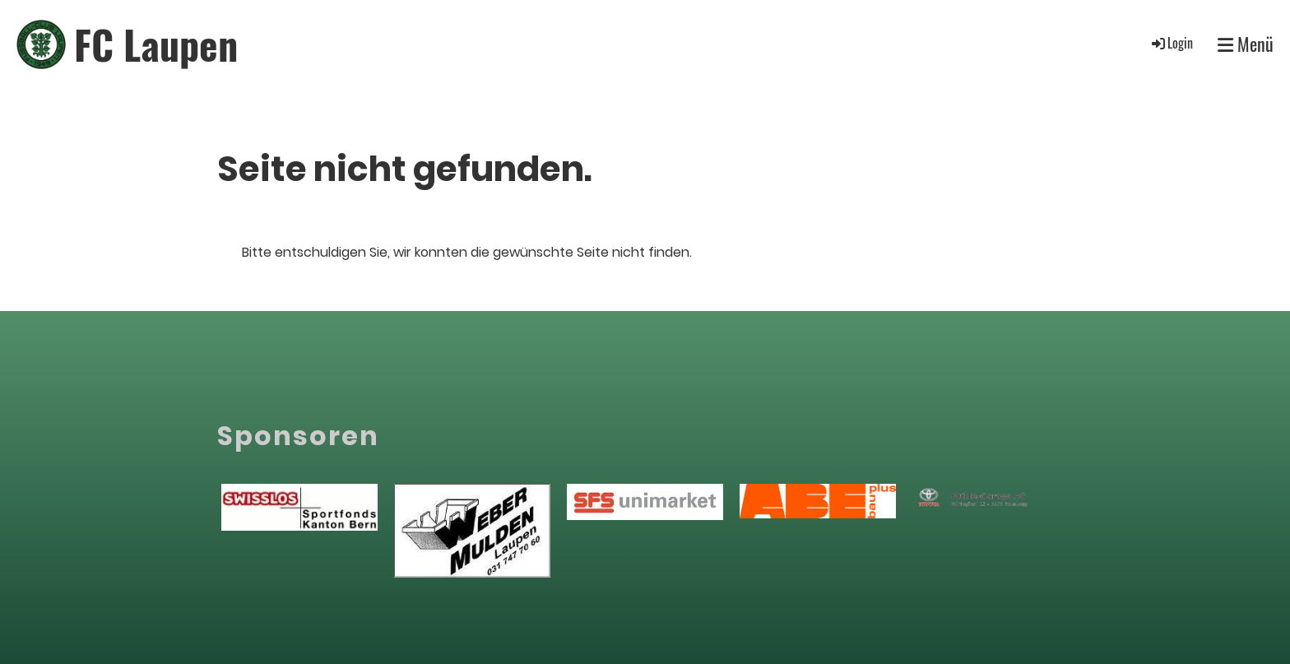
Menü (1246, 44)
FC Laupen (156, 44)
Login (1171, 43)
